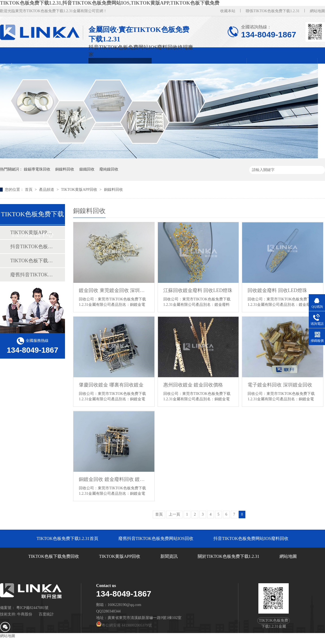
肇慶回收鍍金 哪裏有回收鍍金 (111, 385)
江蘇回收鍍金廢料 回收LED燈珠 (198, 290)
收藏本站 (227, 11)
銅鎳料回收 (64, 169)
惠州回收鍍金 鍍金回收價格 (193, 385)
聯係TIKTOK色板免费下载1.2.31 (273, 11)
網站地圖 (317, 11)
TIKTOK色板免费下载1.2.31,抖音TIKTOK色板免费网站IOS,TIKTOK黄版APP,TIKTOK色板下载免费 (109, 3)
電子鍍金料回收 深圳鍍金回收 (280, 385)
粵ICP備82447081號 (32, 608)
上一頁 (174, 514)
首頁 (29, 190)
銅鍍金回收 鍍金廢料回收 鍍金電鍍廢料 (114, 479)
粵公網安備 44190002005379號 (124, 625)
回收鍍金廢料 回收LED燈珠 (277, 290)
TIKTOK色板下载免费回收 (32, 260)
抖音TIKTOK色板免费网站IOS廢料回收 (32, 246)
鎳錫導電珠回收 (37, 169)
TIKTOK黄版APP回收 (79, 190)
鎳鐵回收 (87, 169)
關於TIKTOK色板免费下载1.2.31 (228, 556)
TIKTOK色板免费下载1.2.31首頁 (67, 538)
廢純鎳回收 (108, 169)
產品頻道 (47, 190)
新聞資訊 (169, 556)
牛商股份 (24, 614)
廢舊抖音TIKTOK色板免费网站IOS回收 (32, 274)
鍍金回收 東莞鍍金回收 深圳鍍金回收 (114, 290)
